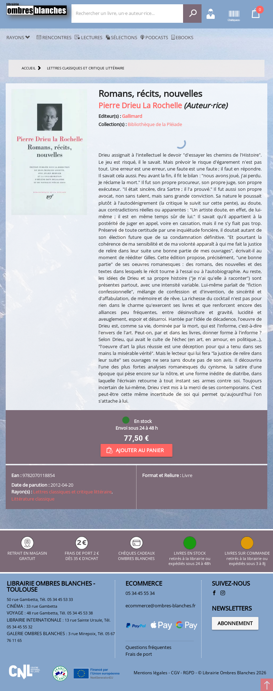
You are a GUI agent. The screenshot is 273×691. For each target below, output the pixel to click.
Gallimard (132, 116)
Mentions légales (150, 673)
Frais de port (138, 654)
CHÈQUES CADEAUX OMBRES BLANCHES (136, 553)
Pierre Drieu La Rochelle (140, 105)
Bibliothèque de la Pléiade (155, 124)
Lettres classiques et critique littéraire (72, 491)
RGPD (188, 673)
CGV (175, 673)
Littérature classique (32, 499)
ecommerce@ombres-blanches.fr (160, 605)
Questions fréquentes (148, 647)
